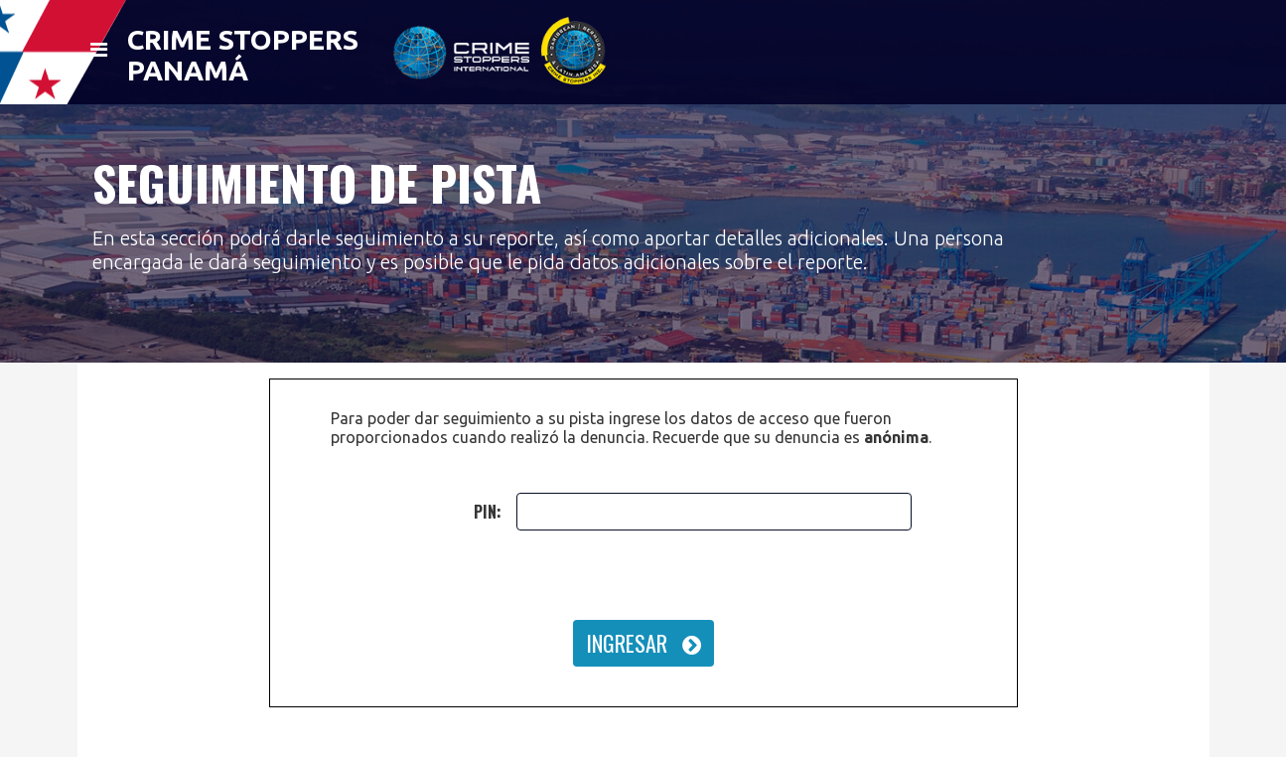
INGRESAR (643, 643)
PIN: (487, 512)
